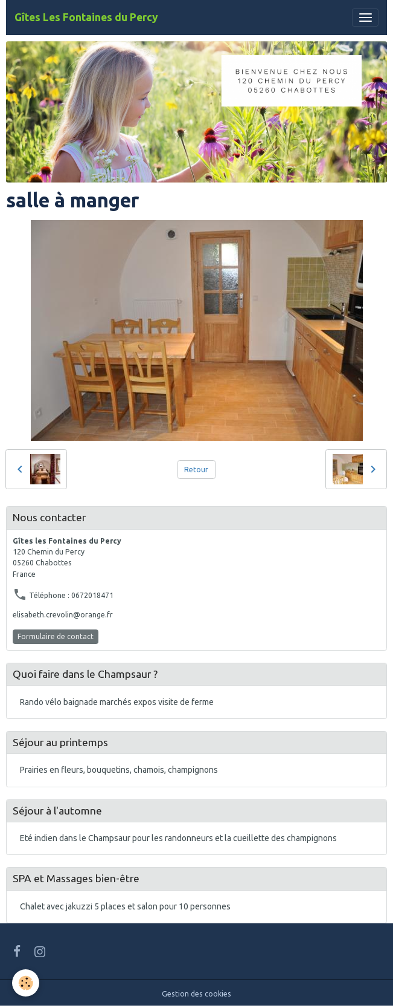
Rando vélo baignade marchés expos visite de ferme (117, 702)
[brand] (86, 17)
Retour (196, 469)
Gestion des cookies (196, 994)
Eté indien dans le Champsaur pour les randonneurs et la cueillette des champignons (178, 838)
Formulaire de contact (56, 636)
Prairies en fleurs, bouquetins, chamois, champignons (119, 770)
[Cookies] (25, 983)
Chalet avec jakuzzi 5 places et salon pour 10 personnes (125, 906)
